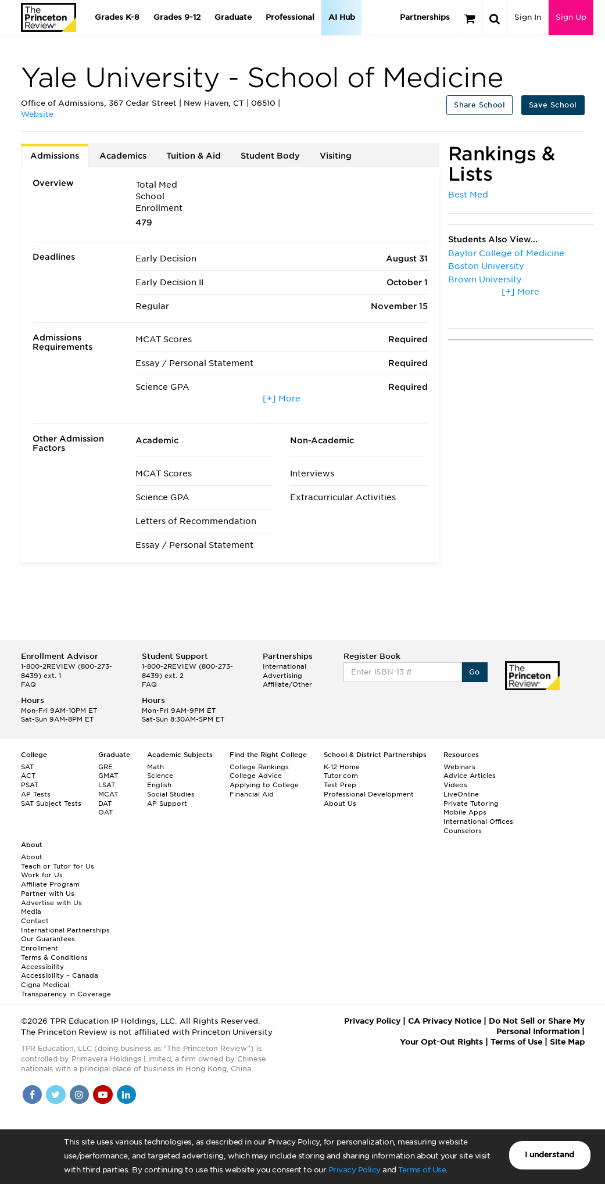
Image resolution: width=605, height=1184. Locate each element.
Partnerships (425, 17)
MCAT (108, 794)
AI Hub (341, 17)
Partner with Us (47, 893)
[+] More (281, 398)
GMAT (108, 776)
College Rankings (259, 767)
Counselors (462, 831)
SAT (27, 767)
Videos (455, 785)
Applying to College (264, 785)
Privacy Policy (354, 1169)
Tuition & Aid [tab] (193, 155)
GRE (105, 767)
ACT (28, 776)
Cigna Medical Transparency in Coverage (66, 989)
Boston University (486, 266)
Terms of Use (422, 1169)
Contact (35, 921)
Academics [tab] (122, 155)
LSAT (106, 785)
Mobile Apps (464, 812)
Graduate (233, 17)
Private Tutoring (471, 803)
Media (31, 911)
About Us (340, 803)
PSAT (29, 785)
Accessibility (42, 967)
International (284, 666)
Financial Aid (252, 794)
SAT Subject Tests (51, 803)
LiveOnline (461, 794)
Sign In (527, 17)
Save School (553, 105)
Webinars (459, 767)
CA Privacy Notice (444, 1021)
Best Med (468, 194)
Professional (290, 17)
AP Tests (36, 794)
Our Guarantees (48, 939)
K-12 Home (342, 767)
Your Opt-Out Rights (441, 1042)
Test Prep (340, 785)
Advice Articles (469, 776)
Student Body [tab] (270, 155)
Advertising (282, 676)
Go (474, 672)
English (159, 785)
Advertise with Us (51, 903)
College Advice (256, 776)
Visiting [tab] (336, 155)
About (31, 857)
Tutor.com (341, 776)
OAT (105, 812)
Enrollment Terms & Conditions (54, 952)
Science (160, 776)
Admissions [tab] (54, 155)
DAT (105, 803)
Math (155, 767)
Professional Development (369, 794)
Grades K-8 (117, 17)
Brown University (485, 279)
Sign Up (571, 17)
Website (37, 114)
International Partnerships (65, 930)
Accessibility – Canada (59, 975)
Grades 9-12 (177, 17)
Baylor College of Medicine (506, 253)
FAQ (28, 684)
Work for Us (42, 875)
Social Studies (171, 794)
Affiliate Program (50, 884)
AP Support (167, 803)
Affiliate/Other (287, 684)
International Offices (478, 821)
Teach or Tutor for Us (57, 866)
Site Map (567, 1042)
